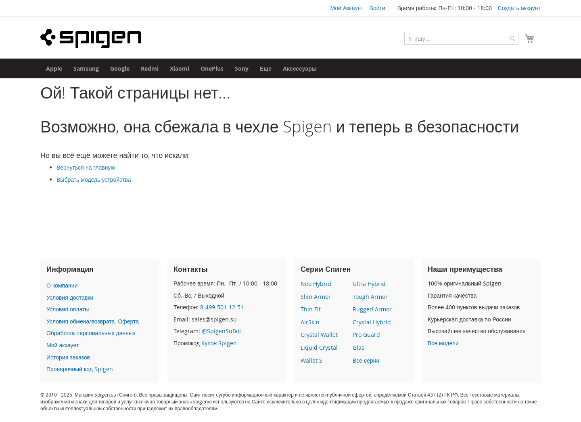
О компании (61, 285)
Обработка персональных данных (91, 333)
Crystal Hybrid (372, 322)
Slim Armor (316, 296)
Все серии (366, 360)
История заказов (68, 357)
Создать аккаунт (519, 8)
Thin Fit (311, 309)
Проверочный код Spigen (79, 369)
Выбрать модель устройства (93, 179)
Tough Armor (370, 296)
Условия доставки (69, 297)
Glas (358, 347)
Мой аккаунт (62, 345)
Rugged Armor (372, 309)
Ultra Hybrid (369, 284)
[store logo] (90, 38)
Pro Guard (366, 334)
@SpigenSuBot (221, 331)
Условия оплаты (67, 309)
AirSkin (310, 322)
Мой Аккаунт (346, 8)
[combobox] (461, 38)
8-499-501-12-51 (222, 307)
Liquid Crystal (319, 347)
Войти (377, 8)
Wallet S (311, 360)
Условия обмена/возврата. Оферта (92, 321)
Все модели (443, 343)
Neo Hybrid (316, 284)
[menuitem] (54, 68)
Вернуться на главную (85, 167)
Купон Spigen (219, 343)
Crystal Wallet (319, 334)
